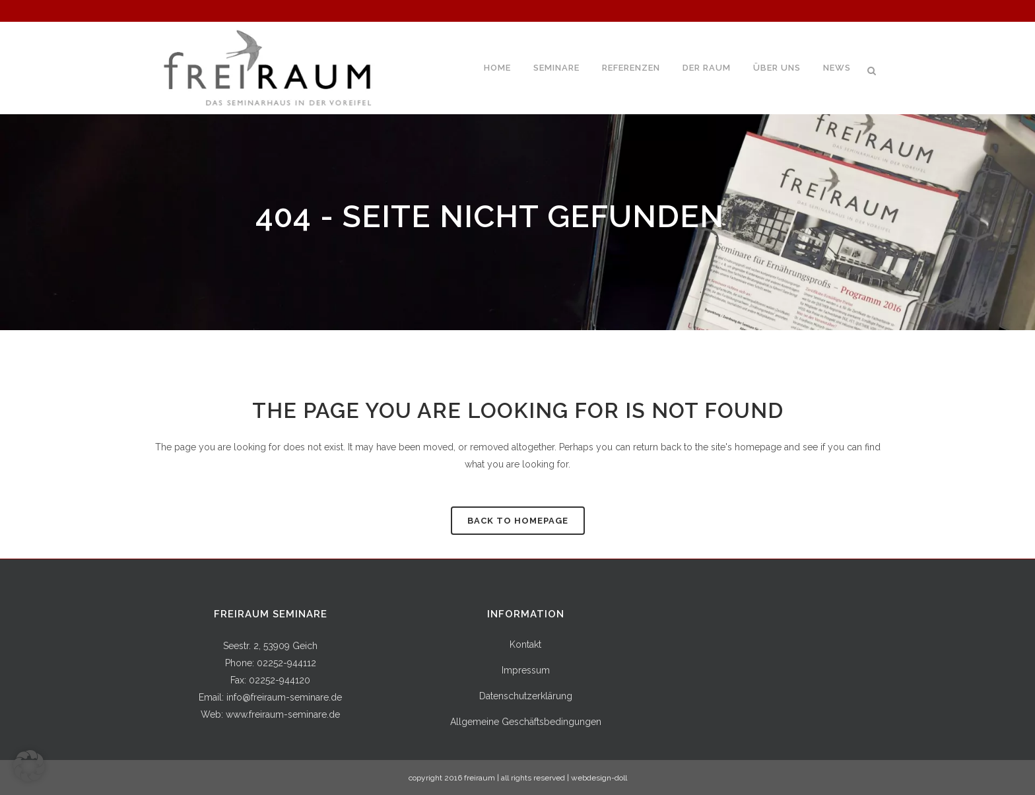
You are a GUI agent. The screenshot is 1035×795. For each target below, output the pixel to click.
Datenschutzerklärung (525, 696)
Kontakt (525, 644)
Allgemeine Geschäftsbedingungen (525, 721)
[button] (29, 766)
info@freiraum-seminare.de (284, 697)
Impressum (526, 670)
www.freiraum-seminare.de (283, 714)
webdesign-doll (599, 777)
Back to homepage (517, 521)
